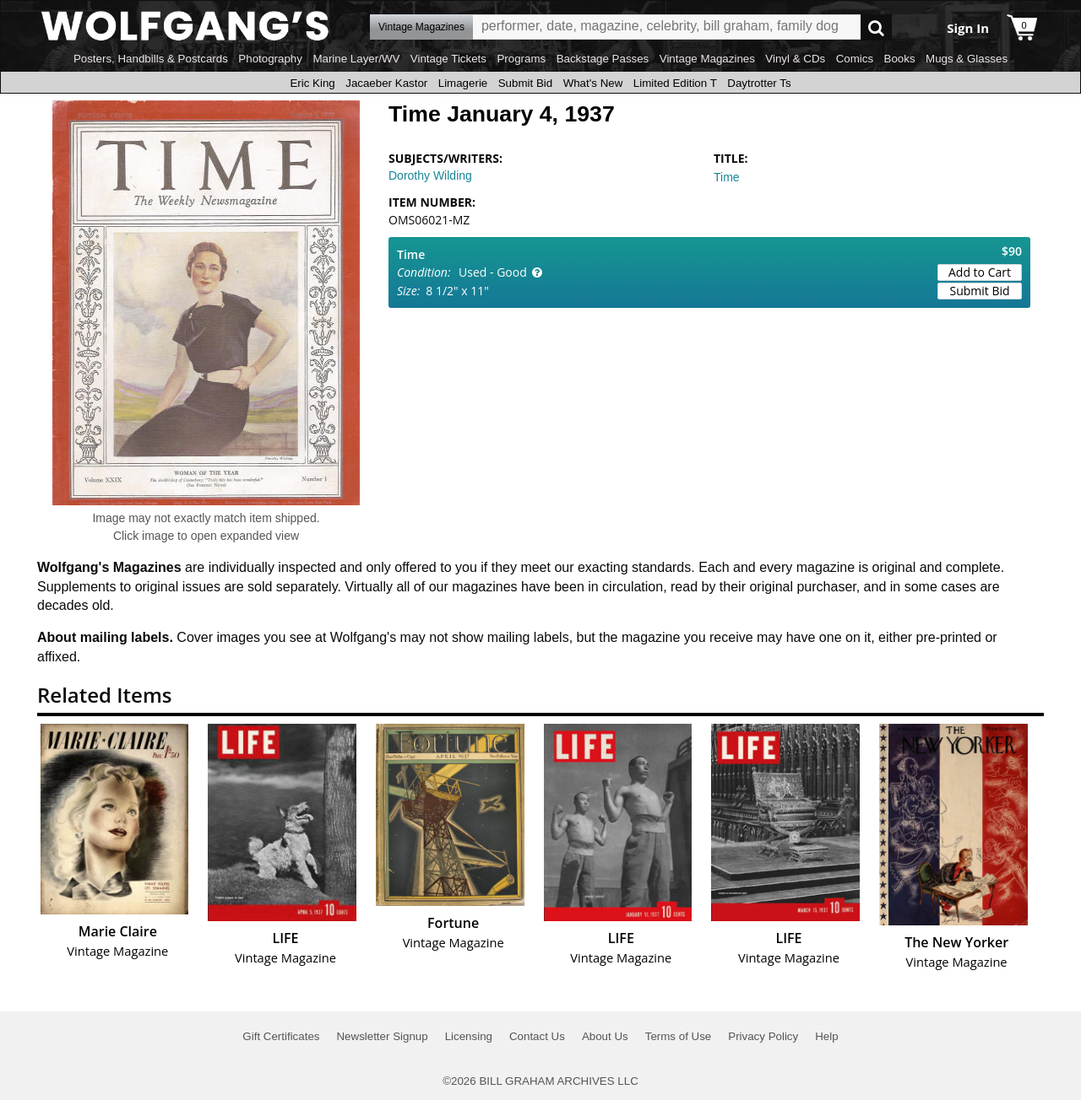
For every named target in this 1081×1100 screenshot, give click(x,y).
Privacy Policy (763, 1036)
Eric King (312, 83)
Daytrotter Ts (758, 83)
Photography (270, 58)
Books (899, 58)
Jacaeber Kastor (386, 83)
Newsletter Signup (381, 1036)
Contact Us (537, 1036)
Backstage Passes (603, 58)
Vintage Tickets (448, 58)
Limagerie (463, 83)
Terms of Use (678, 1036)
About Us (605, 1036)
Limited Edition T (675, 83)
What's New (593, 83)
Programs (521, 58)
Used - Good (493, 272)
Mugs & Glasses (967, 58)
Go (876, 27)
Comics (854, 58)
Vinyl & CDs (795, 58)
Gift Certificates (280, 1036)
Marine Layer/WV (355, 58)
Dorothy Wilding (430, 175)
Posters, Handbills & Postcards (150, 58)
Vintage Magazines (707, 58)
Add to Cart (979, 272)
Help (826, 1036)
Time (727, 177)
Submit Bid (525, 83)
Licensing (468, 1036)
